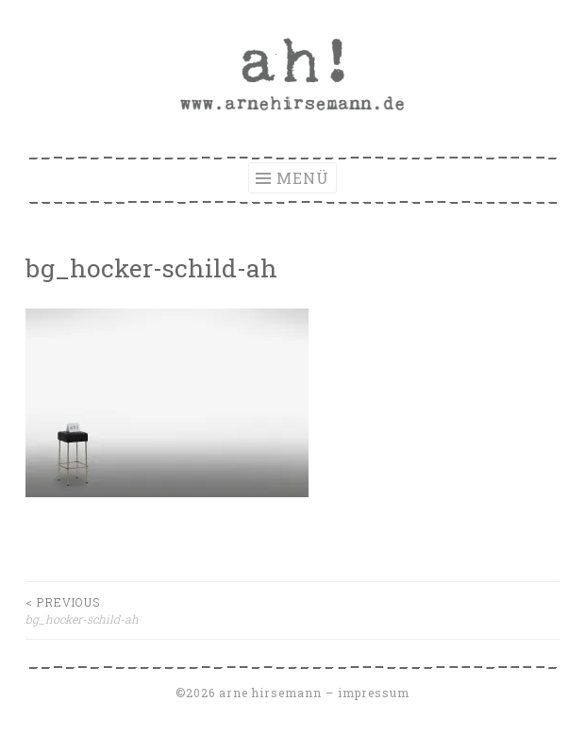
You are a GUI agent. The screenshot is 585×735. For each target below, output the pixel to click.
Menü (302, 178)
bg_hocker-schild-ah (158, 609)
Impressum (374, 692)
